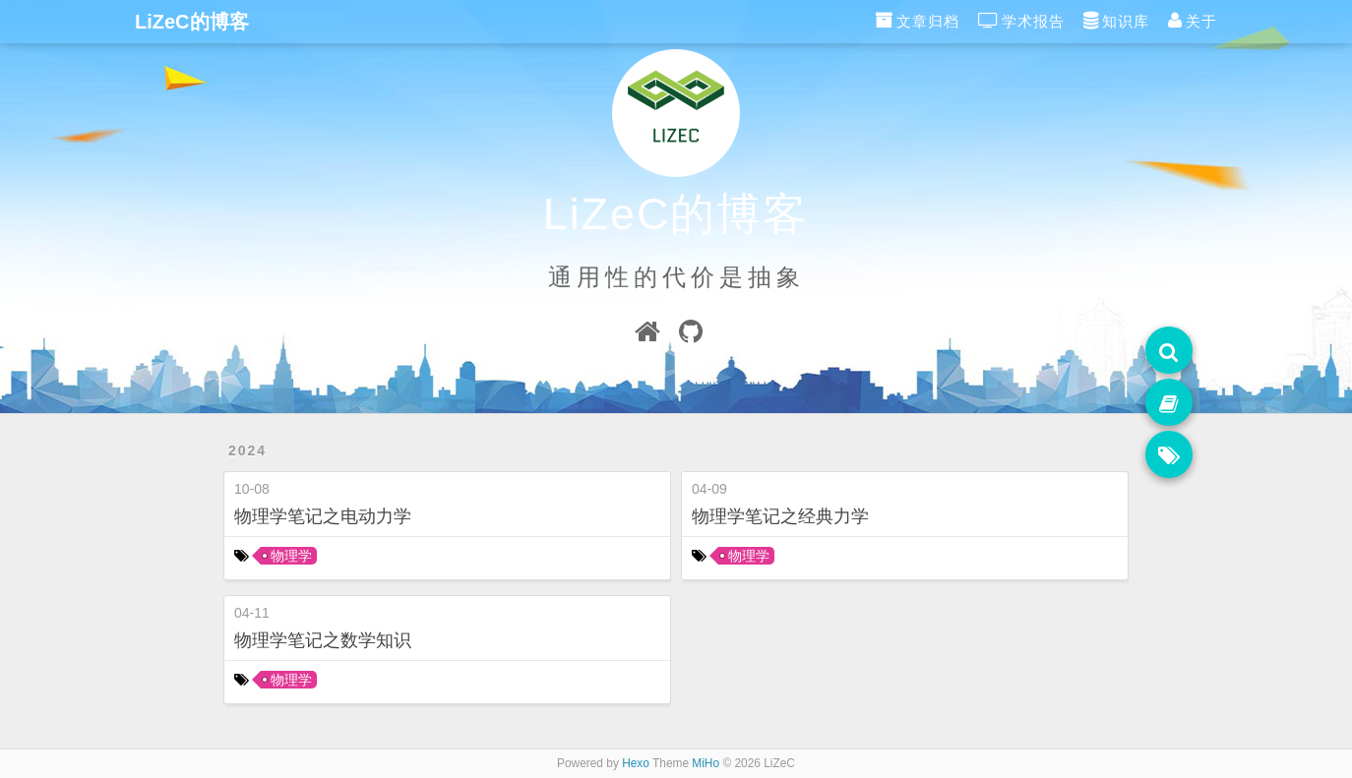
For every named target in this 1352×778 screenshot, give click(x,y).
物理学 (291, 556)
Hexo (635, 763)
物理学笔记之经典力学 (780, 516)
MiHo (705, 763)
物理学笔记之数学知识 (322, 640)
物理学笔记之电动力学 (322, 516)
